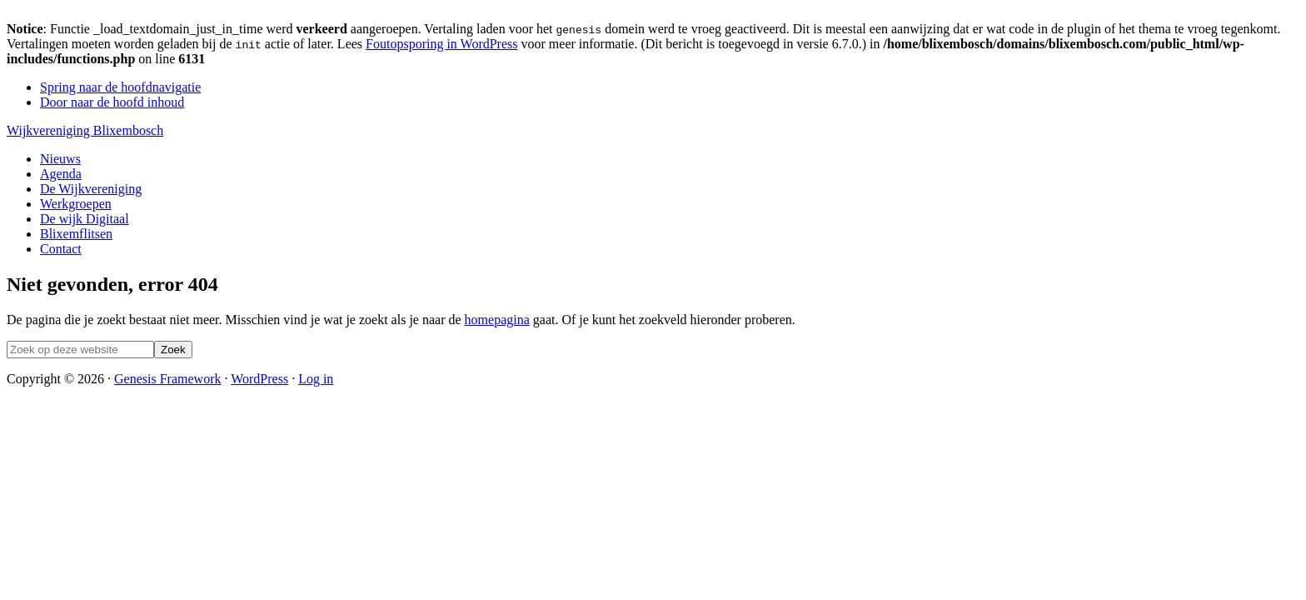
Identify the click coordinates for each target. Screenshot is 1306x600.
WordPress (259, 379)
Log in (315, 379)
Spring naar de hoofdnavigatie (120, 87)
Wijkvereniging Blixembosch (85, 130)
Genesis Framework (167, 379)
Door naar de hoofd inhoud (112, 102)
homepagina (497, 319)
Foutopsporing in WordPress (441, 44)
